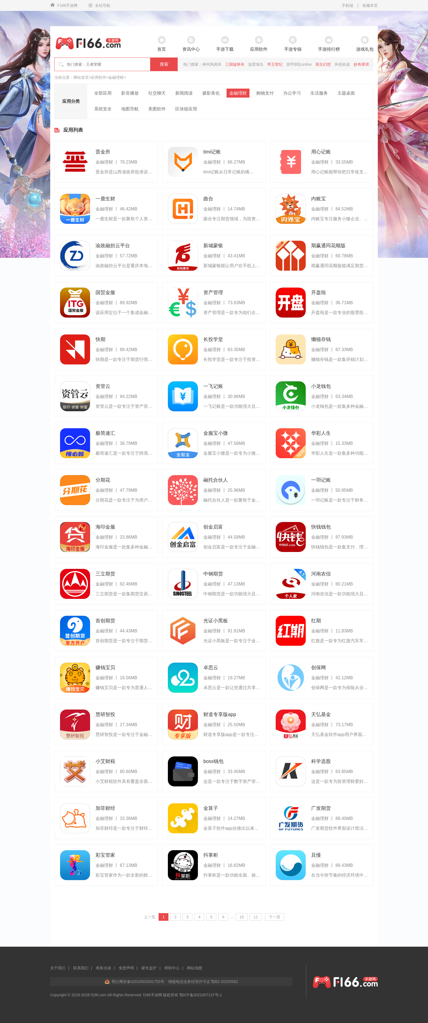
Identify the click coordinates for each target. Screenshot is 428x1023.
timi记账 (212, 152)
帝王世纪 (275, 64)
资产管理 (213, 292)
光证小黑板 (215, 620)
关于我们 (58, 968)
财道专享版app (219, 714)
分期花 (103, 480)
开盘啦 (318, 292)
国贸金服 (105, 292)
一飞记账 (213, 386)
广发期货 (321, 808)
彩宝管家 (105, 855)
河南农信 (321, 574)
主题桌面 (346, 93)
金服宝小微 (215, 433)
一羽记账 (321, 480)
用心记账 (321, 152)
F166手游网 (64, 5)
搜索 (164, 64)
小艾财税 (105, 761)
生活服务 (319, 93)
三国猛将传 (234, 64)
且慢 (316, 855)
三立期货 (105, 574)
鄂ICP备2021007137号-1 (200, 995)
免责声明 (126, 968)
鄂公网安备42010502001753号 (138, 981)
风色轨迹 (342, 64)
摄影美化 (211, 93)
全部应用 (103, 93)
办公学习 (292, 93)
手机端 (347, 5)
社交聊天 (157, 93)
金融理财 (116, 77)
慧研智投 (105, 714)
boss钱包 (213, 761)
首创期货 (105, 620)
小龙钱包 (321, 386)
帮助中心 (172, 968)
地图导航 (130, 109)
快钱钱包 (321, 527)
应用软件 (98, 77)
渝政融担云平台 (113, 245)
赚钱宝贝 (105, 667)
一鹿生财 (105, 198)
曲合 (208, 198)
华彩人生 (321, 433)
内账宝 (318, 198)
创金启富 (213, 527)
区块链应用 (186, 109)
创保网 (318, 667)
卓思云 (210, 667)
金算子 (210, 808)
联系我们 (80, 968)
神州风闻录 (211, 64)
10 (242, 917)
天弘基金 (321, 714)
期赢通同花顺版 (328, 245)
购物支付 (265, 93)
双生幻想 (323, 64)
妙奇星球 (361, 64)
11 (256, 917)
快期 (100, 339)
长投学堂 (213, 339)
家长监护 (149, 968)
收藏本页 (370, 5)
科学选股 (321, 761)
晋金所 (103, 152)
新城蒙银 (213, 245)
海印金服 (105, 527)
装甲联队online (299, 64)
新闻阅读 (184, 93)
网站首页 (81, 77)
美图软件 (157, 109)
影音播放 (130, 93)
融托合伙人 (215, 480)
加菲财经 (105, 808)
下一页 (274, 917)
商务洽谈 (103, 968)
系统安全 (103, 109)
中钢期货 (213, 574)
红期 (316, 620)
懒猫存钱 (321, 339)
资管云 (103, 386)
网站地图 (194, 968)
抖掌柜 (210, 855)
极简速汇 (105, 433)
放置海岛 (255, 64)
